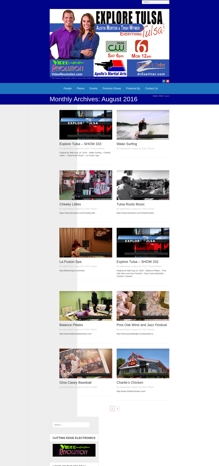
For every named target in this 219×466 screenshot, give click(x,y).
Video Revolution (104, 449)
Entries (36, 250)
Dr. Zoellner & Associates (131, 449)
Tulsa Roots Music (152, 229)
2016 (182, 121)
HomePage (34, 113)
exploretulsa (89, 173)
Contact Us (130, 113)
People (46, 113)
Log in (34, 247)
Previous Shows (90, 113)
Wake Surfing (148, 168)
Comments (38, 254)
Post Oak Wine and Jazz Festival (163, 350)
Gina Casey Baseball (97, 408)
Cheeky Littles (92, 229)
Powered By (111, 113)
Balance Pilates (93, 350)
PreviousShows (119, 173)
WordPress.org (37, 258)
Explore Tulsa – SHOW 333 (102, 168)
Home (176, 121)
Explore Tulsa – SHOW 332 (159, 287)
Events (72, 113)
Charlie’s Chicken (151, 408)
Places (59, 113)
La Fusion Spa (92, 287)
